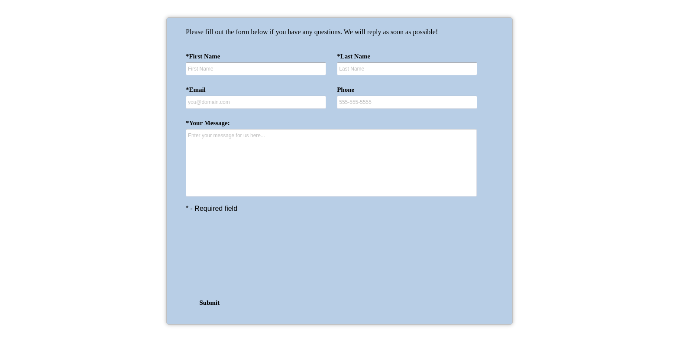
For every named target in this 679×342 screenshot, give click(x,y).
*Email (196, 89)
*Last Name (353, 56)
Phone (345, 89)
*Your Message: (208, 122)
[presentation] (339, 262)
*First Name (203, 56)
